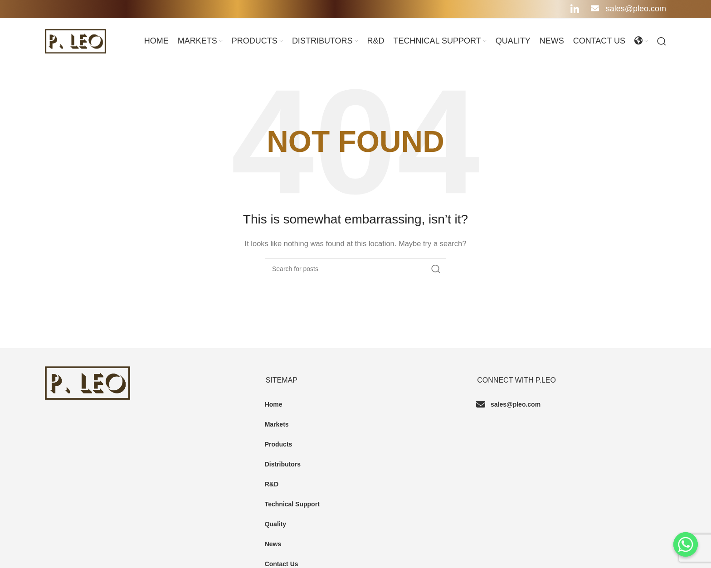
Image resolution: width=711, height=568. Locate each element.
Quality (275, 524)
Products (278, 444)
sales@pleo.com (628, 8)
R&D (271, 484)
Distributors (283, 464)
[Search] (662, 41)
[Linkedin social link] (575, 9)
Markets (277, 424)
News (273, 544)
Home (273, 404)
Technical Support (292, 504)
